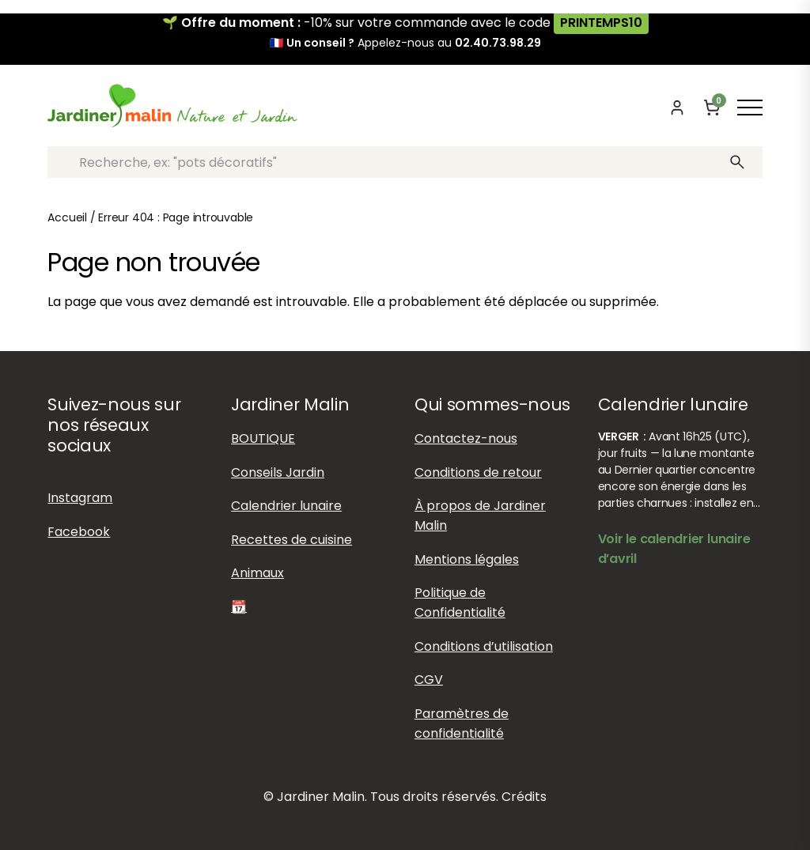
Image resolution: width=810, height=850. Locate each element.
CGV (428, 680)
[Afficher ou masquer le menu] (750, 107)
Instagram (79, 498)
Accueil (67, 217)
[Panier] (712, 107)
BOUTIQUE (263, 438)
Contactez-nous (465, 438)
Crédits (524, 797)
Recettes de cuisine (291, 540)
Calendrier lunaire (286, 506)
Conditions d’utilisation (483, 646)
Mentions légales (466, 559)
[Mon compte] (677, 107)
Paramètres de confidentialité (461, 723)
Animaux (257, 573)
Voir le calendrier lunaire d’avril (674, 549)
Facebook (78, 532)
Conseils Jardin (277, 472)
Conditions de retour (478, 472)
